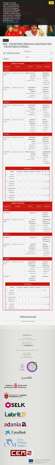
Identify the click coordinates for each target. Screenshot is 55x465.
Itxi (51, 3)
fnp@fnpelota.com (28, 345)
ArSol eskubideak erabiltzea (26, 357)
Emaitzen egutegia (37, 63)
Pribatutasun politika (27, 354)
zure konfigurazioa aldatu (11, 21)
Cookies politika (27, 353)
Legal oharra (27, 355)
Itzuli (6, 40)
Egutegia (28, 63)
